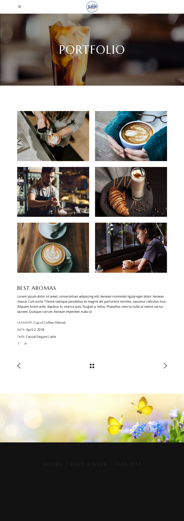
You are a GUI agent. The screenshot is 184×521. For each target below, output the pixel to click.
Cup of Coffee (44, 322)
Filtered (59, 322)
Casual (31, 336)
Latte (52, 336)
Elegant (42, 336)
